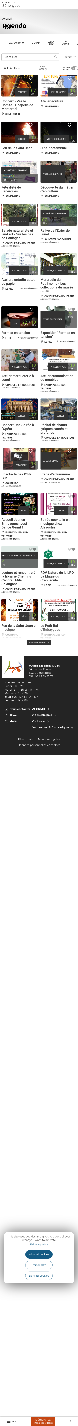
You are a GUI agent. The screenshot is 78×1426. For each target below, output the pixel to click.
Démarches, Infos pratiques (43, 1421)
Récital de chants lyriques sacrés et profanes (54, 429)
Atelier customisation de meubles (57, 378)
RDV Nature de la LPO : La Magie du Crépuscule (58, 576)
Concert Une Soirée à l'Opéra (17, 427)
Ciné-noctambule (54, 148)
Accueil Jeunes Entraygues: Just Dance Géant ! (14, 523)
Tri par (43, 68)
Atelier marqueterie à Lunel (17, 378)
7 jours (66, 43)
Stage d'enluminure (55, 474)
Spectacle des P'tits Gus (16, 476)
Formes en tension (15, 333)
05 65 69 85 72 (44, 676)
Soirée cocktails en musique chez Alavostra (55, 523)
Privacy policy (39, 1244)
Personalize (39, 1265)
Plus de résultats (39, 642)
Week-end (51, 43)
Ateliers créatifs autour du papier (19, 281)
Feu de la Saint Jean (16, 148)
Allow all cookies (39, 1254)
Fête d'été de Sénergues (11, 189)
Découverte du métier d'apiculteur (57, 189)
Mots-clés (11, 57)
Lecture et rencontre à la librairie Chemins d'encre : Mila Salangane (18, 578)
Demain (36, 43)
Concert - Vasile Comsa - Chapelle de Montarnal (17, 105)
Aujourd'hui (16, 43)
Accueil (7, 18)
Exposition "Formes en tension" (58, 335)
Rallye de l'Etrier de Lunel (55, 232)
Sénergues (11, 4)
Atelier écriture (52, 101)
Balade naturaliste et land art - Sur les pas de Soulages (17, 234)
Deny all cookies (39, 1275)
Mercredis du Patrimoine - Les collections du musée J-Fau (57, 285)
